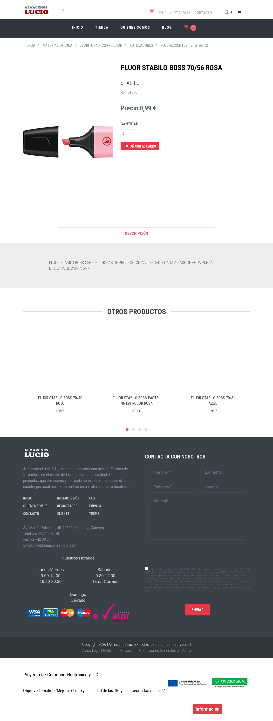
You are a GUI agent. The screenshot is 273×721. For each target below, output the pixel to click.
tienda (29, 45)
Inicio (77, 27)
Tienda (101, 27)
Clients (63, 514)
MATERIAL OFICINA (57, 45)
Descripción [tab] (136, 233)
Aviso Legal (91, 650)
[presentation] (197, 552)
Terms (94, 514)
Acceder (234, 12)
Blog (167, 27)
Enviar (197, 609)
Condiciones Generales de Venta (165, 650)
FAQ (92, 498)
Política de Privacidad (119, 650)
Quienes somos (135, 27)
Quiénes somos (35, 506)
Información (207, 709)
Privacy (95, 506)
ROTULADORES (141, 45)
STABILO (201, 45)
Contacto (203, 13)
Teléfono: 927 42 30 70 (174, 13)
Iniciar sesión (68, 498)
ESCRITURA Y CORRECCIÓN (101, 45)
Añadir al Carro (140, 146)
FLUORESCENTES (174, 45)
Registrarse (67, 506)
